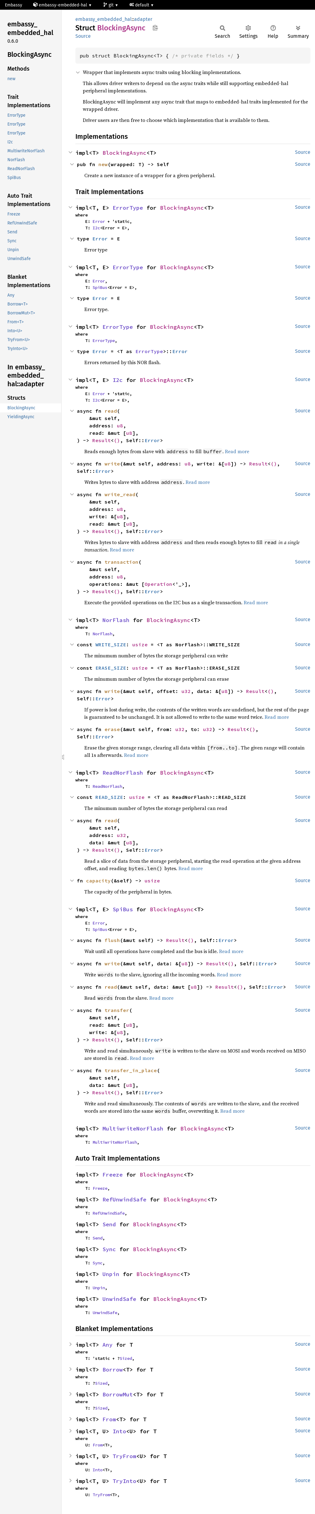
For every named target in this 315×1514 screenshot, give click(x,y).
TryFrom (124, 1456)
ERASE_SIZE (110, 668)
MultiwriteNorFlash (132, 1128)
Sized (126, 1358)
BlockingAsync (124, 152)
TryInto (124, 1481)
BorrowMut (117, 1394)
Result (101, 440)
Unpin (110, 1274)
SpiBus (100, 287)
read (111, 411)
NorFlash (116, 620)
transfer (117, 1010)
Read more (237, 451)
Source (83, 36)
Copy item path (155, 27)
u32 (186, 691)
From (109, 1419)
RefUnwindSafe (124, 1199)
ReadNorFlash (122, 772)
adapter (143, 19)
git (109, 5)
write (112, 464)
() (117, 440)
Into (119, 1431)
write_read (120, 494)
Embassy (13, 5)
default (140, 5)
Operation (158, 584)
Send (109, 1224)
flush (112, 940)
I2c (96, 228)
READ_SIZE (109, 797)
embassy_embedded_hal (103, 19)
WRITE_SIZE (110, 644)
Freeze (112, 1174)
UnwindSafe (119, 1298)
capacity (98, 881)
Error (99, 221)
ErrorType (128, 207)
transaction (121, 562)
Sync (109, 1249)
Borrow (112, 1369)
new (103, 164)
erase (112, 729)
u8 (120, 425)
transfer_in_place (131, 1070)
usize (140, 644)
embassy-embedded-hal (60, 5)
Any (107, 1344)
